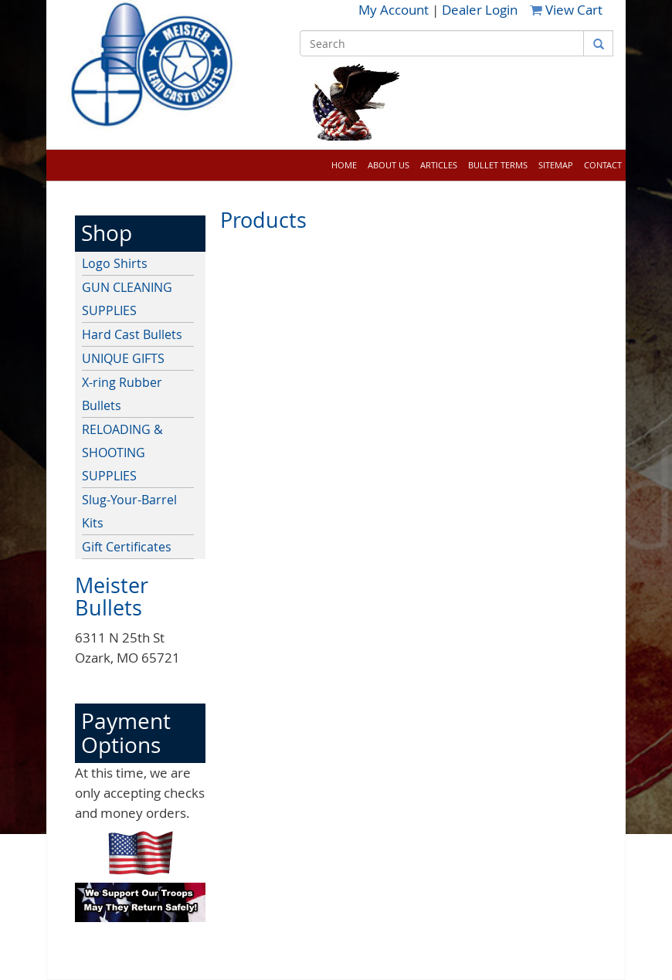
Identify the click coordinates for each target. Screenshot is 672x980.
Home (344, 165)
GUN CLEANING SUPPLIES (127, 299)
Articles (438, 165)
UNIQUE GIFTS (123, 358)
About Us (388, 165)
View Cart (566, 10)
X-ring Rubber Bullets (122, 394)
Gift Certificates (126, 546)
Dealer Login (480, 10)
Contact (603, 165)
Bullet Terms (498, 165)
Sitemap (555, 165)
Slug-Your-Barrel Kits (129, 511)
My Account (395, 10)
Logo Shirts (115, 263)
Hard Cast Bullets (132, 334)
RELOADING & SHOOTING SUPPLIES (122, 452)
